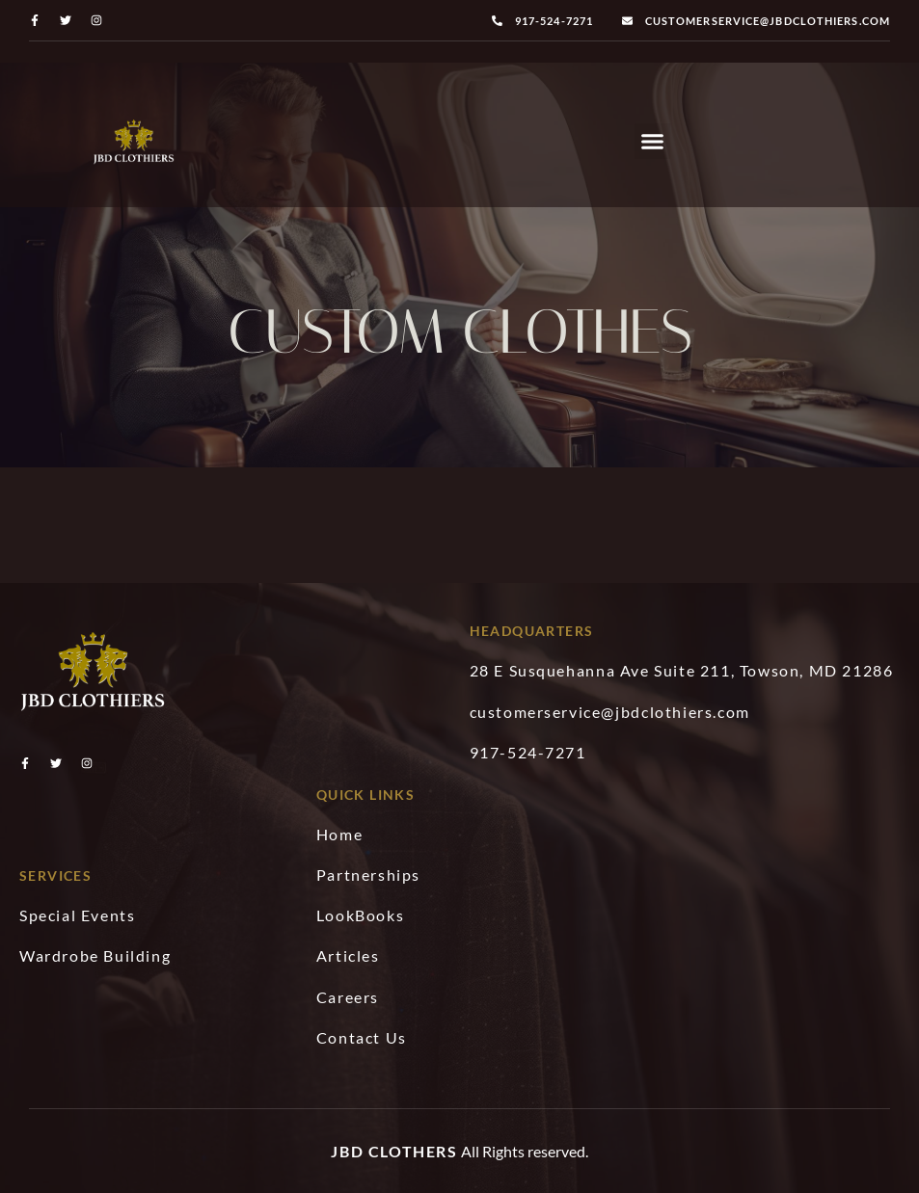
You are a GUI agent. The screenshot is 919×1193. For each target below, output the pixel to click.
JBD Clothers (394, 1151)
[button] (653, 141)
